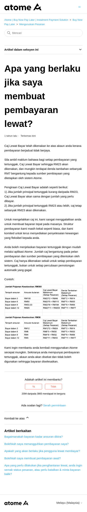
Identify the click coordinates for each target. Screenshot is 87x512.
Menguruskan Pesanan (32, 24)
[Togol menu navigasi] (79, 6)
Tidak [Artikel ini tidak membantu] (53, 386)
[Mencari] (43, 33)
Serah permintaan (54, 405)
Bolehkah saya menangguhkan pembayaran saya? (36, 443)
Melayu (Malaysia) (69, 502)
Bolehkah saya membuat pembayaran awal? (32, 458)
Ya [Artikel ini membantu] (33, 386)
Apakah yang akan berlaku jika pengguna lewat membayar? (42, 451)
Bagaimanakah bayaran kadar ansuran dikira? (33, 436)
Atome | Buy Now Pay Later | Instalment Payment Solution (36, 19)
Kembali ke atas (16, 418)
